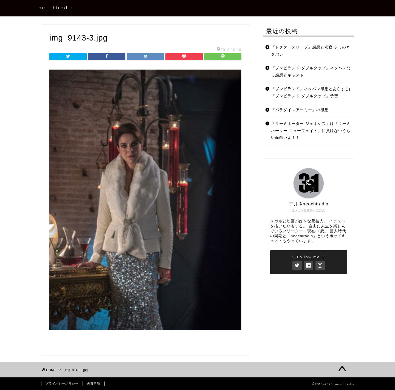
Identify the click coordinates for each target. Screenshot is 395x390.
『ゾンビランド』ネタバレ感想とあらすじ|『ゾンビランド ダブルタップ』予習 (311, 92)
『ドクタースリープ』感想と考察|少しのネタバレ (311, 50)
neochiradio (55, 7)
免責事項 (93, 383)
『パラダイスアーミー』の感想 (300, 110)
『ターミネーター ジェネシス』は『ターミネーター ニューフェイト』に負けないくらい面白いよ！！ (311, 131)
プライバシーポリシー (62, 383)
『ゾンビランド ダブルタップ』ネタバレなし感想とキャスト (311, 71)
